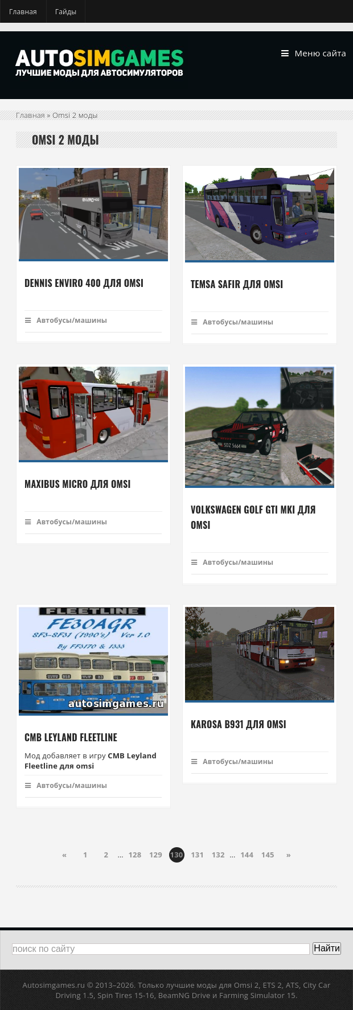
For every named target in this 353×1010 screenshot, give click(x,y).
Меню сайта (313, 53)
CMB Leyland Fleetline (70, 738)
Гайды (66, 12)
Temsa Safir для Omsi (237, 284)
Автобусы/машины (66, 320)
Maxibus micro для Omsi (77, 484)
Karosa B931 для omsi (238, 724)
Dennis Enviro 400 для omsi (83, 283)
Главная (23, 12)
